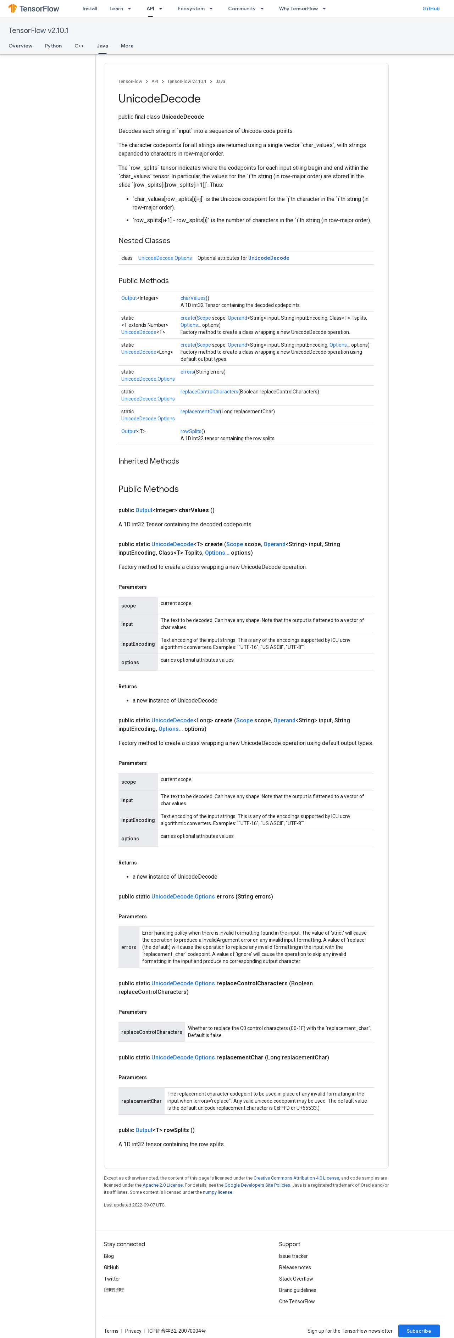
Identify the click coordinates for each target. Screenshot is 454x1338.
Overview (20, 46)
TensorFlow (130, 81)
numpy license (217, 1192)
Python (53, 46)
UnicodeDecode (268, 257)
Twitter (112, 1279)
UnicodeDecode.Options (165, 258)
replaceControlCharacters (209, 391)
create (188, 318)
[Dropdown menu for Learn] (131, 8)
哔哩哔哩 (114, 1290)
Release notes (295, 1267)
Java (220, 81)
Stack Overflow (296, 1279)
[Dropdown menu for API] (162, 8)
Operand (237, 318)
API (154, 81)
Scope (204, 318)
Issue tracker (293, 1256)
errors (187, 372)
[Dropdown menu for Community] (264, 8)
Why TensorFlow (298, 8)
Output (129, 298)
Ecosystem (191, 8)
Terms (111, 1331)
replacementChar (200, 411)
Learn (116, 8)
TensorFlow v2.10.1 (38, 30)
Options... (191, 325)
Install (90, 8)
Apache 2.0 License (163, 1185)
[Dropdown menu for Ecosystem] (213, 8)
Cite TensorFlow (297, 1301)
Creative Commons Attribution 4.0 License (296, 1178)
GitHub (431, 8)
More (127, 46)
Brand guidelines (297, 1290)
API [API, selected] (150, 8)
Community (242, 8)
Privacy (133, 1331)
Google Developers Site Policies (257, 1185)
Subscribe (419, 1331)
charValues (193, 298)
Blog (109, 1256)
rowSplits (191, 431)
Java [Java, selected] (102, 46)
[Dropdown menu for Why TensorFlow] (326, 8)
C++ (79, 46)
